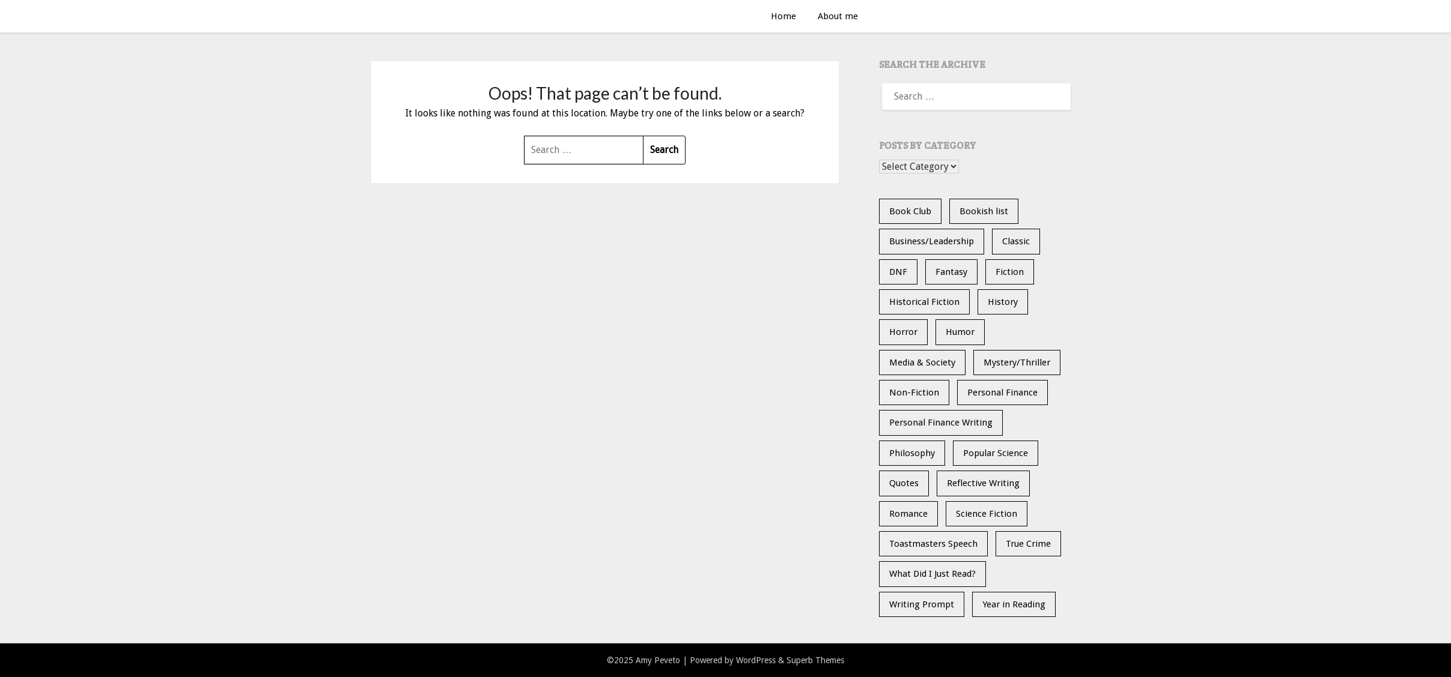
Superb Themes (815, 660)
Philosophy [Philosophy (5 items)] (912, 453)
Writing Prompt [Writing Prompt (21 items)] (921, 604)
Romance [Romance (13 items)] (908, 513)
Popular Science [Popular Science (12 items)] (995, 453)
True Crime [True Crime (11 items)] (1028, 543)
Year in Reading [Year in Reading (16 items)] (1013, 604)
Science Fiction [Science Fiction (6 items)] (986, 513)
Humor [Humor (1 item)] (960, 331)
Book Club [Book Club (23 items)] (910, 211)
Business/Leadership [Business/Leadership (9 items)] (931, 241)
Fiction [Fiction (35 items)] (1010, 271)
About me (838, 16)
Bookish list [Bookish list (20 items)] (984, 211)
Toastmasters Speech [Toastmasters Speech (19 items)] (933, 543)
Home (783, 16)
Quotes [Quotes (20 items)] (904, 483)
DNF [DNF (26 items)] (898, 271)
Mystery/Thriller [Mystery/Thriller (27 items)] (1017, 362)
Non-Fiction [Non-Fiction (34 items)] (914, 392)
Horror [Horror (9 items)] (903, 331)
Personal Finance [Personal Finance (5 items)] (1002, 392)
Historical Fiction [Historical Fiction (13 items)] (924, 301)
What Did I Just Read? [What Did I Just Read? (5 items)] (932, 573)
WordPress (756, 660)
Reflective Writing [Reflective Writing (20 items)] (983, 483)
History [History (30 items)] (1003, 301)
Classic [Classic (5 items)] (1016, 241)
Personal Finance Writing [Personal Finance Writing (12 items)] (941, 422)
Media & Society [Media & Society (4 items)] (922, 362)
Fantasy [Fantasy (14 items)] (951, 271)
